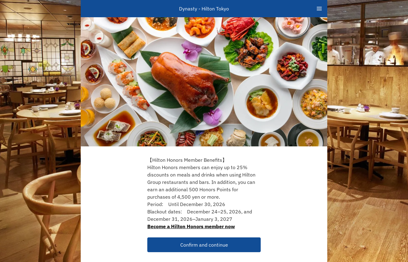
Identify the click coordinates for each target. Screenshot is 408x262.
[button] (204, 245)
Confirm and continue (204, 245)
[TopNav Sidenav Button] (319, 9)
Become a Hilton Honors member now (191, 226)
